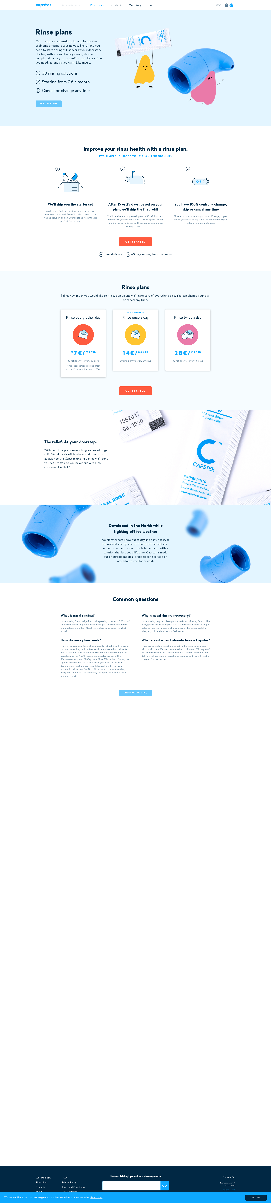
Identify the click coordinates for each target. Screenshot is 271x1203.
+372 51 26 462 (229, 1189)
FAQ (218, 5)
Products (110, 5)
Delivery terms (69, 1191)
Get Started (135, 391)
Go (164, 1186)
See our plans (48, 103)
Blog (144, 5)
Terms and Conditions (73, 1187)
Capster (43, 4)
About (39, 1191)
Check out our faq (135, 692)
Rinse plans (91, 5)
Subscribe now (68, 5)
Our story (128, 5)
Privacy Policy (69, 1182)
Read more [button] (96, 1197)
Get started (135, 242)
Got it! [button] (256, 1197)
